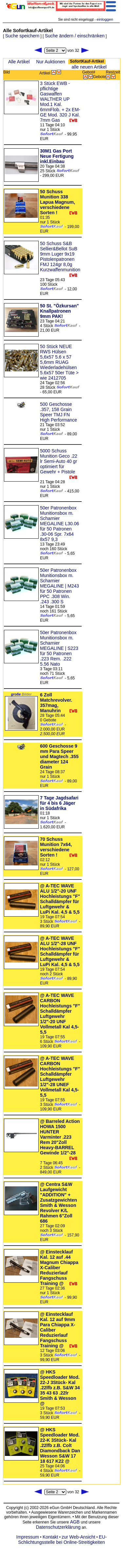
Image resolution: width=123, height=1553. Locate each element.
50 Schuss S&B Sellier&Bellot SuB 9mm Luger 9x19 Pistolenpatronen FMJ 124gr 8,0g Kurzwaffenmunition (60, 256)
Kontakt (50, 1537)
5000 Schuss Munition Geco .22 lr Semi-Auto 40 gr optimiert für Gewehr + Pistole (58, 461)
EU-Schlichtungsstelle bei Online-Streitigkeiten (62, 1539)
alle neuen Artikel (89, 67)
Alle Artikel (19, 61)
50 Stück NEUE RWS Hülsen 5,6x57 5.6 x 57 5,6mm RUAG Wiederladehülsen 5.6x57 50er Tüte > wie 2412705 (59, 362)
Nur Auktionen (50, 61)
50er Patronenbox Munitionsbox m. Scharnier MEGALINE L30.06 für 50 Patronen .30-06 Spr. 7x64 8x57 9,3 (59, 523)
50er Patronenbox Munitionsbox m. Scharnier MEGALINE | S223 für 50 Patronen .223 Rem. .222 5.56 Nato (59, 648)
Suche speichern (22, 35)
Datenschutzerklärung (58, 1527)
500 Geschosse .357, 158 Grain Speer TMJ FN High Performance (58, 412)
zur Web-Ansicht (78, 1537)
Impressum (27, 1537)
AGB (75, 1521)
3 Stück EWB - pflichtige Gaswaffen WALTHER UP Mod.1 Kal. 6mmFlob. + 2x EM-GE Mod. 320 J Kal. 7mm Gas (60, 102)
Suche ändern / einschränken (75, 35)
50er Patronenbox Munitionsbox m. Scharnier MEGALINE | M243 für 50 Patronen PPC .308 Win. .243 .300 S (59, 586)
